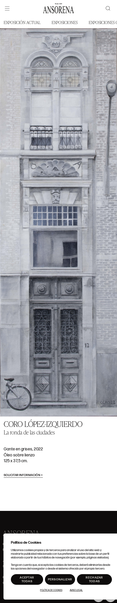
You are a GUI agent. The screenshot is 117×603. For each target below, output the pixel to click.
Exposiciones (65, 22)
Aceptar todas (27, 579)
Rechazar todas (94, 579)
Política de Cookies (51, 590)
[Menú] (7, 8)
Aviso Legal (76, 590)
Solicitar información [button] (23, 475)
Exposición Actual (22, 22)
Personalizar (60, 579)
